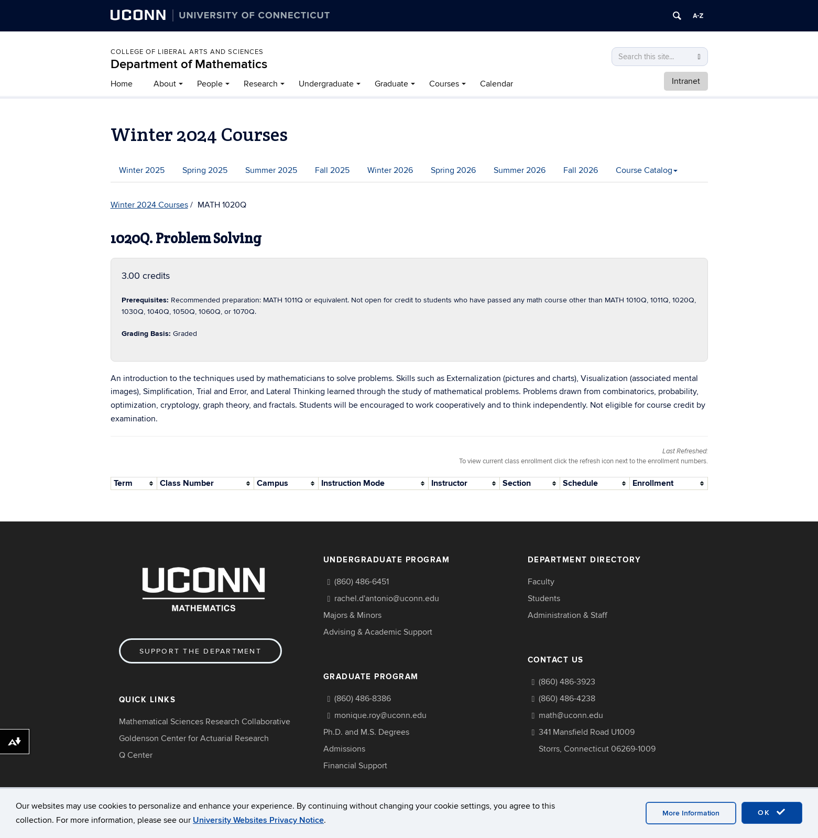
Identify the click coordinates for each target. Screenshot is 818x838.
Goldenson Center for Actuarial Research (194, 738)
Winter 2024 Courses (149, 205)
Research (261, 84)
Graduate (391, 84)
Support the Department (200, 651)
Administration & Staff (567, 615)
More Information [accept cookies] (690, 813)
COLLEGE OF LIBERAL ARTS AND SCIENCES (187, 52)
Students (544, 598)
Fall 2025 (332, 170)
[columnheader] (134, 483)
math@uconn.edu (571, 715)
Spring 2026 (453, 170)
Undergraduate (326, 84)
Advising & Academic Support (377, 632)
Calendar (496, 84)
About (165, 84)
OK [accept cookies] (772, 812)
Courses (444, 84)
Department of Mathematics (189, 64)
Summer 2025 (271, 170)
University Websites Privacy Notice (258, 820)
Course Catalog (647, 170)
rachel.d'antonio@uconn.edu (386, 598)
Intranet (686, 81)
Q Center (135, 755)
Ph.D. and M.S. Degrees (366, 732)
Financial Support (355, 765)
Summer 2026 (520, 170)
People (210, 84)
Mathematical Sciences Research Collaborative (204, 721)
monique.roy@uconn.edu (380, 715)
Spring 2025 (204, 170)
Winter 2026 (390, 170)
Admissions (344, 749)
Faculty (541, 581)
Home (122, 84)
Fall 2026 (580, 170)
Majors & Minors (352, 615)
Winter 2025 (142, 170)
